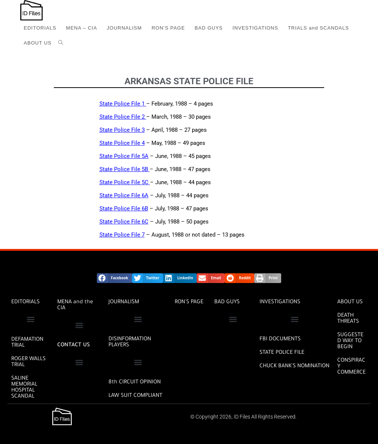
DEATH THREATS (348, 319)
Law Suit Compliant (135, 396)
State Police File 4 (122, 143)
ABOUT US (350, 302)
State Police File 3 (122, 130)
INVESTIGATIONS (279, 302)
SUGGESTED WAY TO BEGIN (350, 341)
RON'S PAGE (189, 302)
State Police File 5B (123, 169)
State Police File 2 (122, 116)
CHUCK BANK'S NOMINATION (294, 367)
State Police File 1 (122, 103)
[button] (114, 278)
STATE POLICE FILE (281, 353)
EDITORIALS (25, 302)
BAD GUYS (227, 302)
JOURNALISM (123, 302)
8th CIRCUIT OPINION (134, 383)
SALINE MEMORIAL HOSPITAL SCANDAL (24, 388)
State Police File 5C (123, 182)
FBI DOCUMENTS (280, 340)
